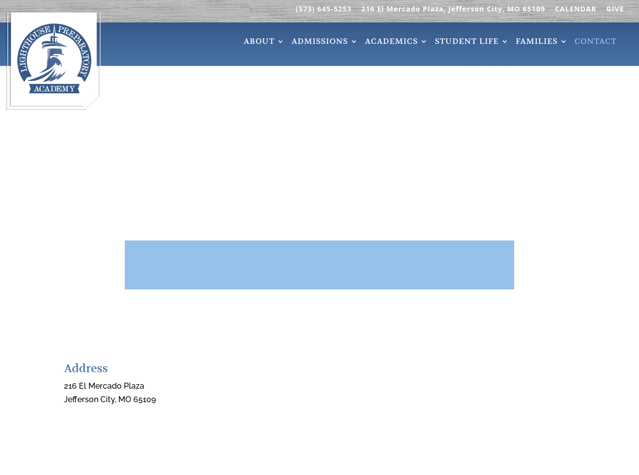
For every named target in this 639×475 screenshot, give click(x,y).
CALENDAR (576, 9)
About (259, 42)
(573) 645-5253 (323, 9)
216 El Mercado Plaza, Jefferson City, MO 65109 (453, 9)
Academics (391, 42)
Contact (596, 42)
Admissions (320, 42)
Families (537, 42)
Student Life (467, 42)
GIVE (615, 9)
